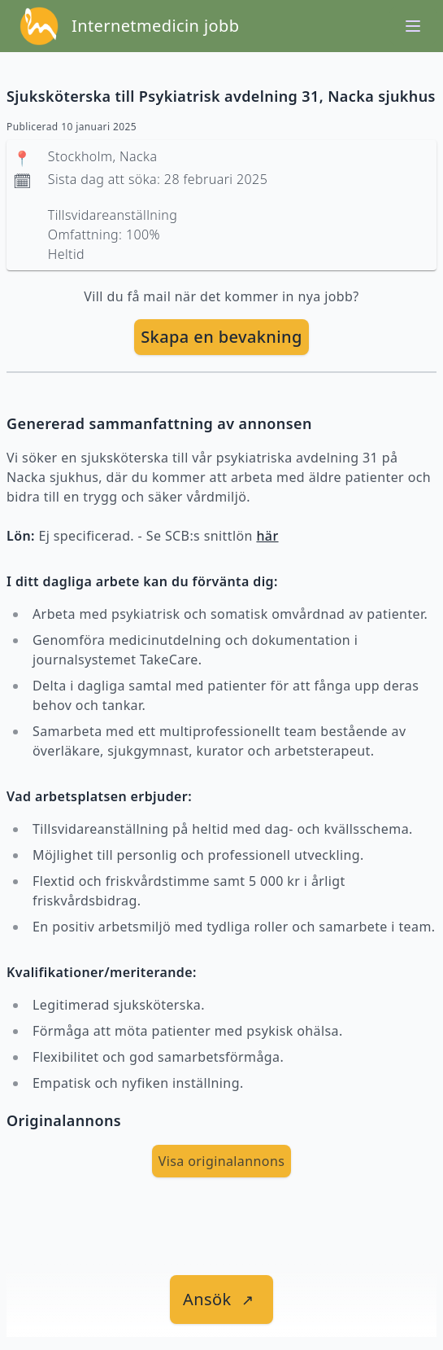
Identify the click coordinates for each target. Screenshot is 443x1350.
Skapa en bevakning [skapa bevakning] (221, 337)
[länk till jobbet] (221, 1299)
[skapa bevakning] (221, 337)
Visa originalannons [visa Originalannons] (222, 1161)
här (267, 536)
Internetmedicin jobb (155, 26)
